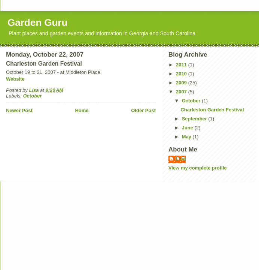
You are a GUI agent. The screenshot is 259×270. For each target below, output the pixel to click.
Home (81, 110)
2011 (182, 65)
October (32, 96)
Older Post (143, 110)
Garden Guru (37, 22)
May (187, 137)
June (188, 127)
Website (15, 79)
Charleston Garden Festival (212, 109)
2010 (182, 73)
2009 (182, 83)
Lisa (181, 159)
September (195, 119)
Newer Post (19, 110)
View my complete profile (197, 168)
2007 (182, 91)
